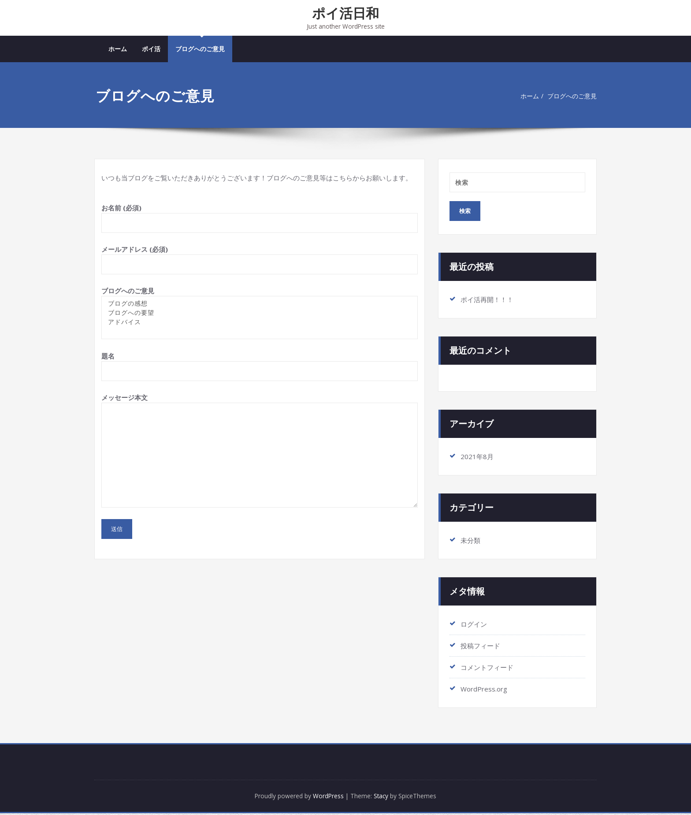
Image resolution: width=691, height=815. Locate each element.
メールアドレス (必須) (259, 260)
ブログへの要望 (259, 313)
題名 (259, 367)
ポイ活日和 (345, 13)
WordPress (327, 797)
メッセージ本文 (259, 451)
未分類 (470, 541)
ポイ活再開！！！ (487, 300)
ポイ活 (151, 49)
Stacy (385, 797)
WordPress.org (484, 689)
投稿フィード (480, 646)
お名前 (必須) (259, 219)
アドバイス (259, 323)
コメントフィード (487, 668)
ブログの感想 (259, 304)
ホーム (117, 49)
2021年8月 (477, 457)
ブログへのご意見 (200, 49)
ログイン (474, 625)
